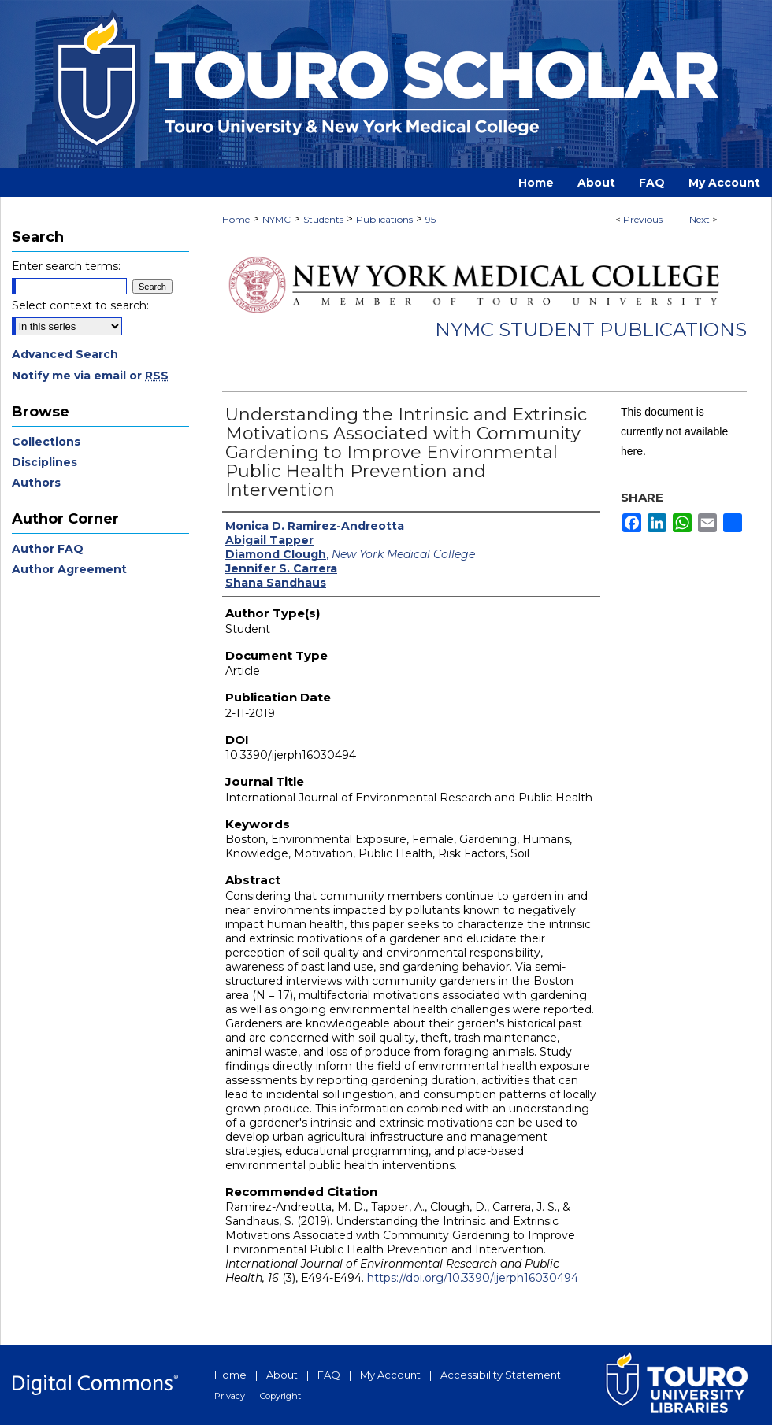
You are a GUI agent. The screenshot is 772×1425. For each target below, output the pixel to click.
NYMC (276, 219)
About (282, 1374)
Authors (36, 483)
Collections (46, 442)
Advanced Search (65, 354)
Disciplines (44, 462)
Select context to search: (80, 305)
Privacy (229, 1395)
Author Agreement (69, 569)
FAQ (328, 1374)
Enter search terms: (66, 266)
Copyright (280, 1395)
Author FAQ (48, 549)
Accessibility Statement (500, 1374)
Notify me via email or (90, 375)
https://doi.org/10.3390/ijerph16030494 (472, 1278)
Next (699, 219)
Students (323, 219)
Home (236, 219)
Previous (643, 219)
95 (430, 219)
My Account (390, 1374)
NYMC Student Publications (591, 329)
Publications (384, 219)
